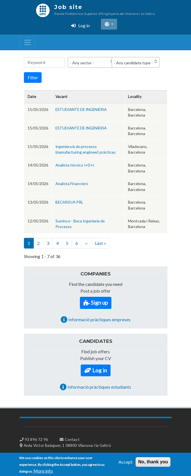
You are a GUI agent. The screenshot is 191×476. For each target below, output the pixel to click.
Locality (134, 96)
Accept (125, 463)
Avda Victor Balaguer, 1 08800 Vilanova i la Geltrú (67, 445)
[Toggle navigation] (27, 42)
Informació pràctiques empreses (99, 319)
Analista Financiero (71, 183)
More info (43, 472)
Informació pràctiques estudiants (99, 387)
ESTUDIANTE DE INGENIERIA (81, 109)
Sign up (99, 302)
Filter (33, 77)
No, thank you (153, 463)
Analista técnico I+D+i (74, 165)
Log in (84, 25)
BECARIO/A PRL (69, 202)
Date (32, 96)
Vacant (61, 96)
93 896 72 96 (36, 439)
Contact (72, 439)
